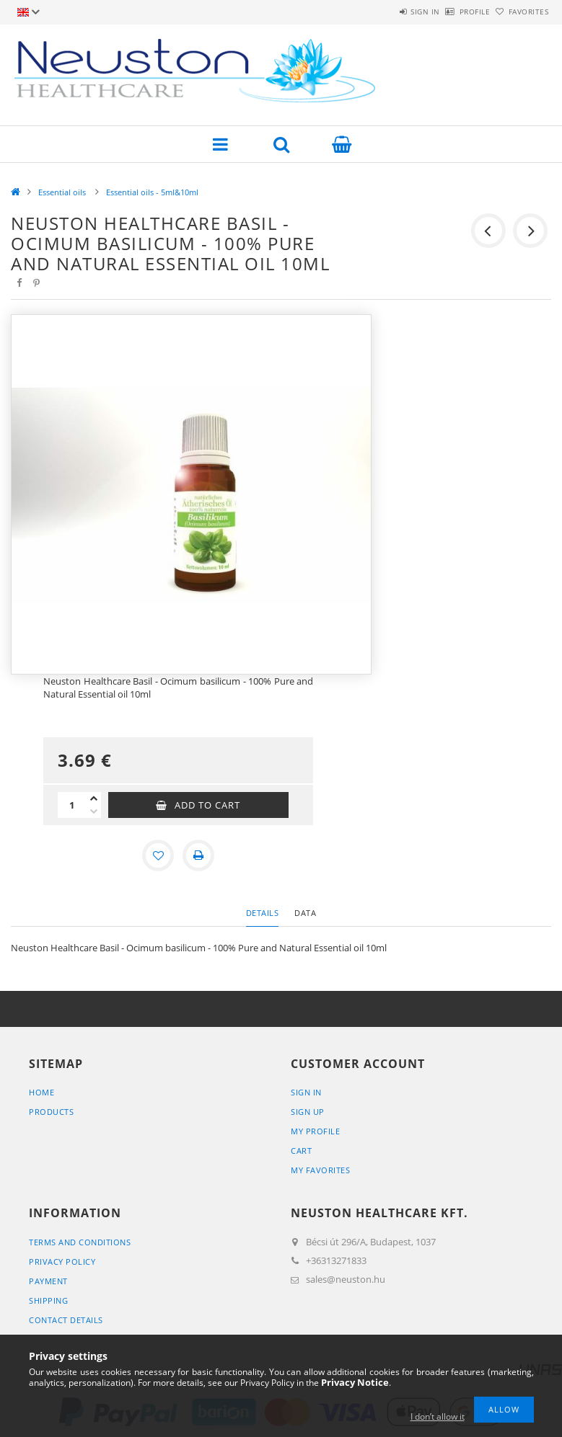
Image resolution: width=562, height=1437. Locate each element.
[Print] (198, 855)
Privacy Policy (62, 1261)
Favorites (520, 11)
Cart (301, 1150)
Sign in (385, 11)
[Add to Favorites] (158, 855)
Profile (450, 11)
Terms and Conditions (80, 1242)
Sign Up (308, 1111)
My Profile (315, 1131)
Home (41, 1092)
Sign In (306, 1092)
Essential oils (63, 192)
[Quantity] (72, 805)
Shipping (48, 1300)
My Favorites (320, 1170)
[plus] (94, 798)
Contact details (66, 1319)
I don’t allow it (437, 1416)
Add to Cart (207, 804)
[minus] (94, 811)
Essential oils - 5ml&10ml (152, 192)
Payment (48, 1281)
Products (51, 1111)
